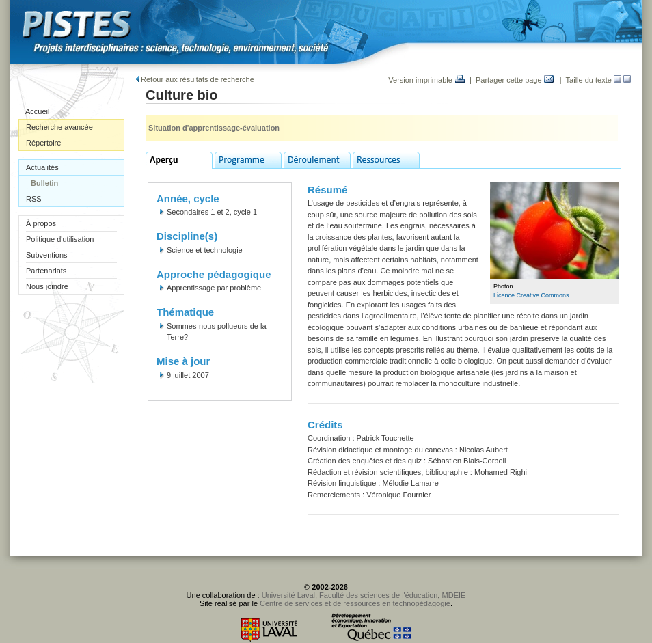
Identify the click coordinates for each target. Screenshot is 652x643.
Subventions (47, 255)
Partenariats (46, 270)
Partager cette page (515, 80)
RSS (34, 199)
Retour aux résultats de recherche (194, 79)
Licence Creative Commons (531, 295)
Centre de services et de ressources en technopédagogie (355, 603)
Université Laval (288, 595)
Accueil (37, 111)
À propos (41, 223)
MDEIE (454, 595)
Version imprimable (426, 80)
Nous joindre (47, 286)
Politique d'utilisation (60, 239)
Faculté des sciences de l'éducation (378, 595)
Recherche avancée (59, 127)
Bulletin (44, 183)
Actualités (42, 167)
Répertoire (43, 143)
